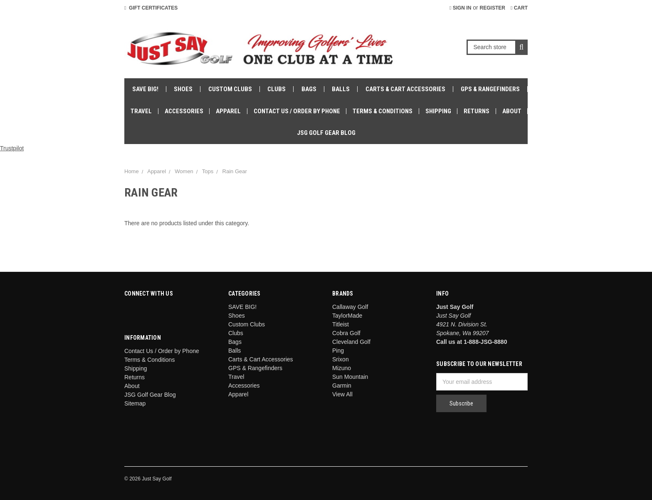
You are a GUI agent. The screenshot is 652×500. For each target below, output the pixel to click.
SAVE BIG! (145, 89)
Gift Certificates (151, 8)
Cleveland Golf (351, 341)
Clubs (276, 89)
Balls (341, 89)
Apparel (228, 111)
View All (342, 394)
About (511, 111)
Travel (141, 111)
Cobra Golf (346, 333)
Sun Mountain (350, 376)
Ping (338, 350)
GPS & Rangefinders (490, 89)
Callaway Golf (350, 306)
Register (492, 8)
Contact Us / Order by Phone (297, 111)
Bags (308, 89)
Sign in (460, 8)
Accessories (184, 111)
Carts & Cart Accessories (405, 89)
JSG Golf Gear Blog (326, 133)
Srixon (340, 359)
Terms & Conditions (382, 111)
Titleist (340, 324)
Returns (476, 111)
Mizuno (341, 368)
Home (131, 171)
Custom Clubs (230, 89)
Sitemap (135, 403)
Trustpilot (12, 148)
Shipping (438, 111)
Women (184, 171)
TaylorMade (347, 315)
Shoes (183, 89)
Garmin (341, 385)
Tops (207, 171)
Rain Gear (234, 171)
